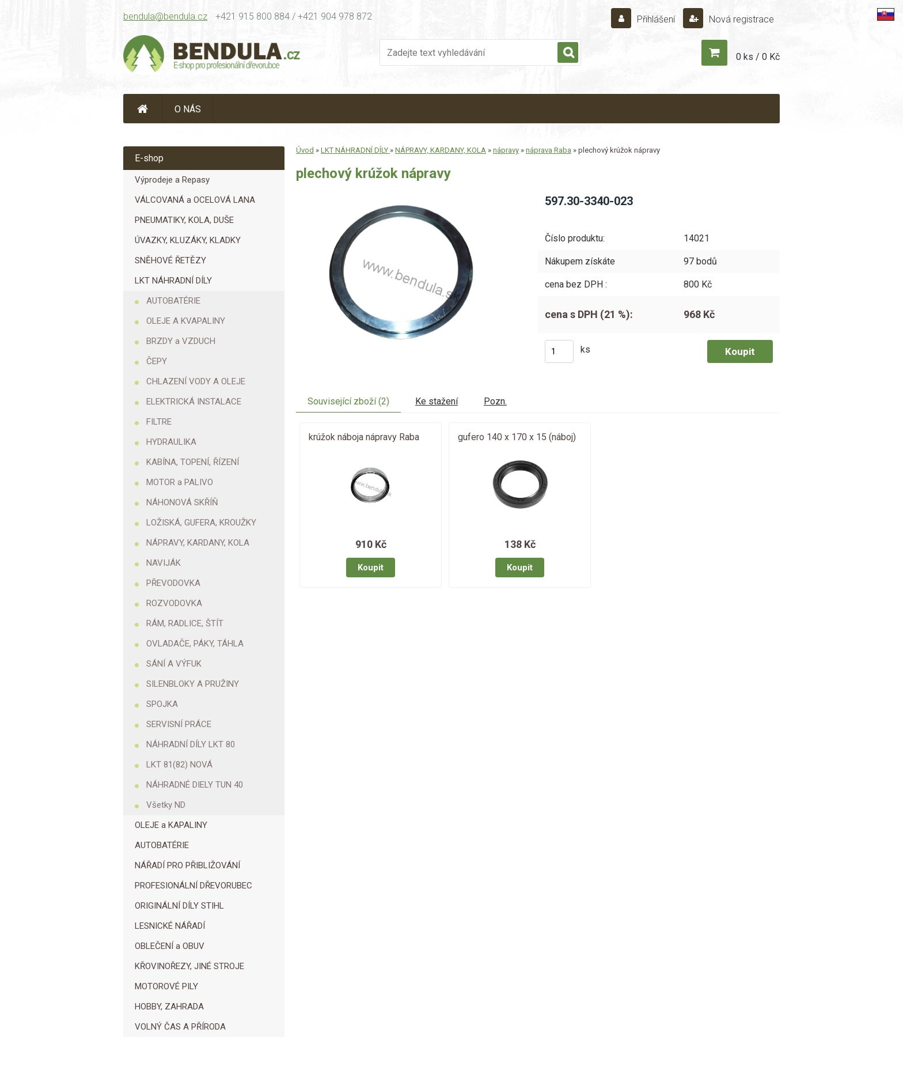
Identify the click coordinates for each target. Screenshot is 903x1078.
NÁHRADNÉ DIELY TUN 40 (194, 785)
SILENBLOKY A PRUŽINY (192, 684)
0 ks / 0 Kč (758, 56)
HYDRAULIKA (171, 442)
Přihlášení (656, 19)
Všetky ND (165, 805)
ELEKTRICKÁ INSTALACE (193, 401)
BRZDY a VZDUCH (180, 341)
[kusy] (559, 351)
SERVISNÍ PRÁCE (178, 724)
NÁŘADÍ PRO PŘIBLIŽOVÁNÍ (187, 865)
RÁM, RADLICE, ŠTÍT (184, 623)
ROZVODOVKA (174, 603)
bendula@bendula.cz (165, 16)
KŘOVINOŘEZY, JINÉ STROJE (189, 966)
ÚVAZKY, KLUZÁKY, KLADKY (188, 240)
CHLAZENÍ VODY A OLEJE (195, 381)
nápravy (506, 150)
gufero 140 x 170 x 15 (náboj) (517, 437)
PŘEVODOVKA (173, 583)
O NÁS (187, 109)
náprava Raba (548, 150)
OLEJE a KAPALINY (171, 825)
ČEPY (156, 361)
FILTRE (159, 422)
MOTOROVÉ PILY (166, 986)
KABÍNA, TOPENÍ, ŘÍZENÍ (192, 462)
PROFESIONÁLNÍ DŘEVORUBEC (193, 885)
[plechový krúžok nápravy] (407, 197)
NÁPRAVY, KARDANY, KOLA (197, 543)
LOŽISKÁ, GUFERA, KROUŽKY (201, 522)
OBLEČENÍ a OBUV (169, 946)
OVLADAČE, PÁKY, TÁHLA (195, 643)
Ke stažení (436, 401)
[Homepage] (143, 108)
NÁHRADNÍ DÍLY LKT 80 (190, 744)
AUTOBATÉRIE (173, 301)
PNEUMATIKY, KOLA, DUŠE (184, 220)
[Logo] (212, 55)
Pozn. (495, 401)
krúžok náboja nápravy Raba (364, 437)
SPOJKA (162, 704)
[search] (567, 53)
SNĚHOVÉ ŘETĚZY (170, 260)
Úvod (305, 150)
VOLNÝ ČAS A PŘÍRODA (180, 1027)
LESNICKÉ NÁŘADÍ (170, 926)
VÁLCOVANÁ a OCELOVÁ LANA (195, 200)
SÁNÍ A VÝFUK (174, 664)
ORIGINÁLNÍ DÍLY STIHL (179, 906)
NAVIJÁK (163, 563)
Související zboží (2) (348, 401)
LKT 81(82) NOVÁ (179, 764)
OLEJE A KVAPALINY (185, 321)
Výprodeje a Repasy (172, 180)
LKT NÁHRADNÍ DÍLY (173, 280)
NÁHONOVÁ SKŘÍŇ (182, 502)
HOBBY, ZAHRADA (169, 1006)
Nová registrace (740, 19)
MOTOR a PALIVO (179, 482)
